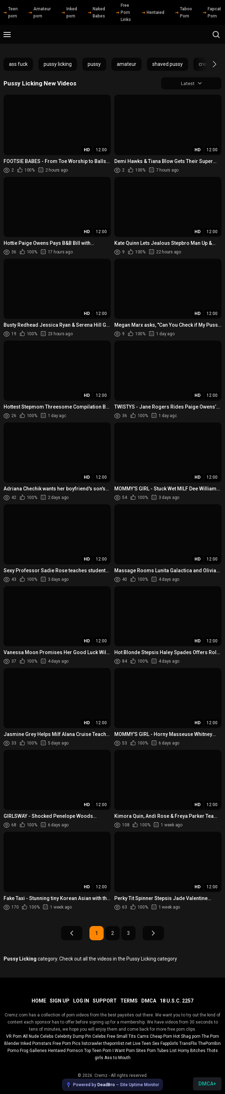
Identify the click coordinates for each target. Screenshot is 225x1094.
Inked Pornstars (36, 1043)
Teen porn (11, 12)
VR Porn (14, 1036)
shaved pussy (167, 64)
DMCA (148, 1001)
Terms (129, 1001)
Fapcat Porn (212, 12)
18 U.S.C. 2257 (176, 1001)
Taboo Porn (183, 12)
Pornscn (75, 1050)
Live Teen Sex (146, 1043)
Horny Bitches (191, 1050)
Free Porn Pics (67, 1043)
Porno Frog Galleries (27, 1050)
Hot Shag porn (187, 1036)
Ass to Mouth (117, 1057)
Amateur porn (40, 12)
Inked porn (69, 12)
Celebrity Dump (69, 1036)
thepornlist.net (117, 1043)
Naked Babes (96, 12)
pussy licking (58, 64)
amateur (126, 64)
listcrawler (92, 1043)
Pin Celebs (95, 1036)
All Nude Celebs (38, 1036)
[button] (208, 64)
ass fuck (18, 64)
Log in (81, 1001)
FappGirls (169, 1043)
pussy (94, 64)
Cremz (101, 1075)
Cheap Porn (161, 1036)
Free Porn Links (123, 12)
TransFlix (188, 1043)
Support (105, 1001)
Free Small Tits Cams (128, 1036)
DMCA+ (207, 1084)
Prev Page (71, 933)
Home (39, 1001)
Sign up (60, 1001)
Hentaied (153, 12)
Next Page (153, 933)
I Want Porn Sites (129, 1050)
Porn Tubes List (162, 1050)
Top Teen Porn (97, 1050)
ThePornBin (209, 1043)
